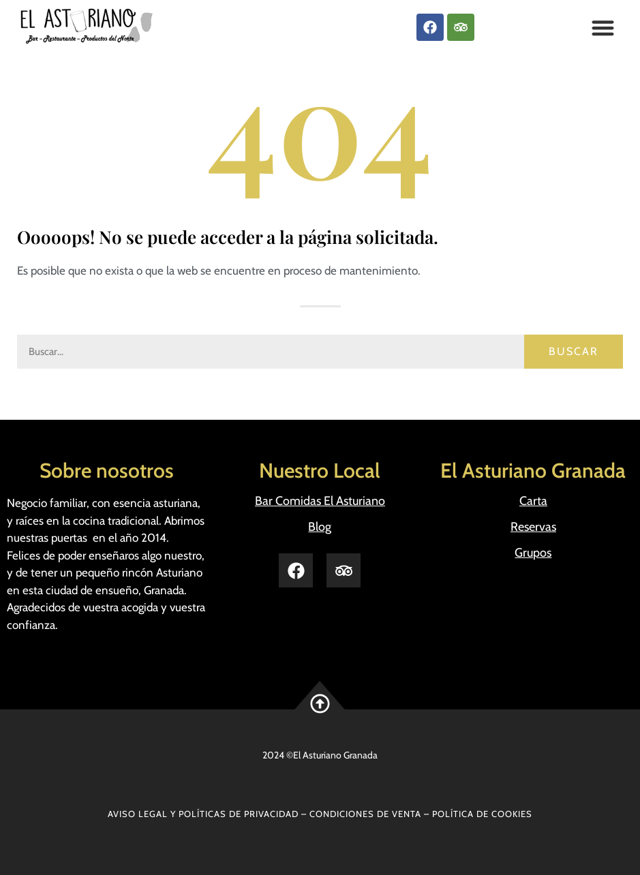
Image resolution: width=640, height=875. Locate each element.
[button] (603, 28)
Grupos (533, 552)
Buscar (573, 351)
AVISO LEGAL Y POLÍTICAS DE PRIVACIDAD (203, 813)
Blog (319, 526)
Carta (533, 500)
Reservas (533, 526)
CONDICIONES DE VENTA (365, 813)
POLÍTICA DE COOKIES (482, 813)
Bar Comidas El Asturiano (320, 500)
